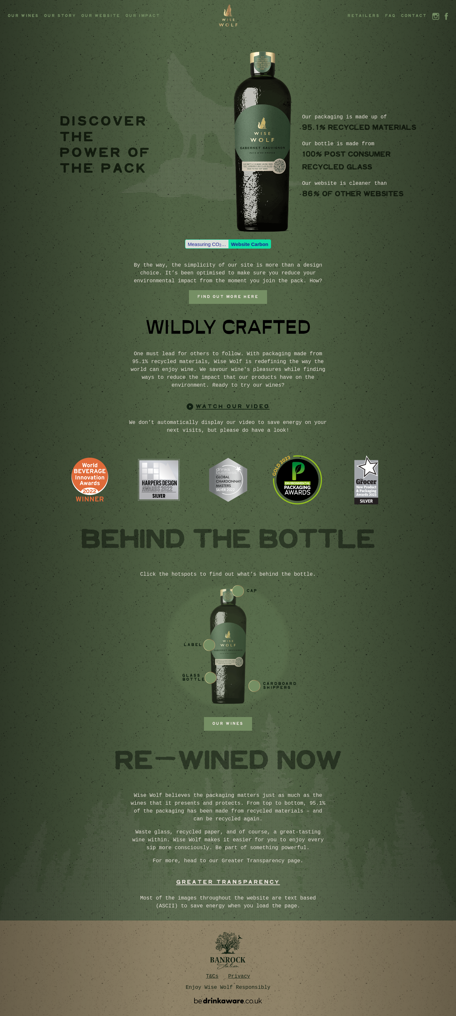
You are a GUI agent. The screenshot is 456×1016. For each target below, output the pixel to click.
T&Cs (212, 976)
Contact (414, 16)
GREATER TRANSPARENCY (228, 882)
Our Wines (23, 16)
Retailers (363, 16)
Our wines (228, 724)
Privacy (239, 976)
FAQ (390, 16)
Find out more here (228, 297)
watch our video (233, 407)
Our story (60, 16)
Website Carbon (249, 244)
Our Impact (143, 16)
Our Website (100, 16)
